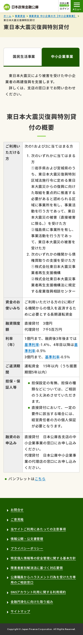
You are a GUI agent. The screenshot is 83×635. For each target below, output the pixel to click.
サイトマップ (20, 611)
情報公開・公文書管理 (27, 539)
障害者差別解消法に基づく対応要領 (37, 568)
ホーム (7, 16)
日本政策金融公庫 (21, 7)
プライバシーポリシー (27, 548)
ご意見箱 (17, 519)
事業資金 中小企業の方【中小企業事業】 (53, 16)
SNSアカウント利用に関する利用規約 (38, 592)
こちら (40, 479)
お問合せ (17, 510)
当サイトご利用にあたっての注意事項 (38, 529)
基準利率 (32, 345)
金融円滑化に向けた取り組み (32, 602)
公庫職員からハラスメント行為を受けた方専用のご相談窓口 (43, 579)
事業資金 (20, 16)
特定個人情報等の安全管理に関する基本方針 (43, 558)
